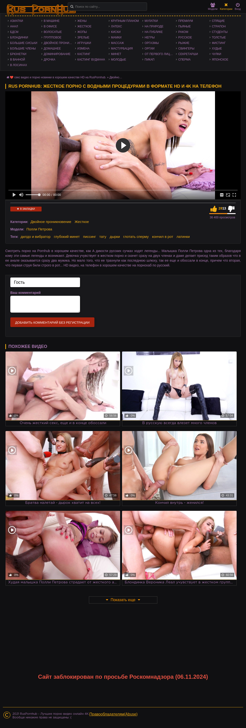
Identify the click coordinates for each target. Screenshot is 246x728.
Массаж (117, 43)
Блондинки (19, 37)
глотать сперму (136, 236)
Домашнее (52, 48)
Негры (150, 37)
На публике (154, 32)
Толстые (219, 37)
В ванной (17, 59)
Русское (185, 37)
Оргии (149, 48)
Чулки (216, 54)
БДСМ (14, 32)
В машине (52, 21)
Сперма (184, 59)
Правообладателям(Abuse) (113, 714)
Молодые (118, 59)
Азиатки (16, 21)
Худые (217, 48)
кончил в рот (162, 236)
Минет (116, 54)
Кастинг (83, 54)
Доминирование (57, 54)
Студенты (220, 32)
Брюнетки (18, 54)
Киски (116, 32)
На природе (154, 26)
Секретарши (188, 54)
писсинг (89, 236)
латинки (183, 236)
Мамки (116, 37)
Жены (81, 21)
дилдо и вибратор (35, 236)
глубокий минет (67, 236)
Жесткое (84, 26)
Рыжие (183, 43)
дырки (115, 236)
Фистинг (219, 43)
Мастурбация (122, 48)
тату (102, 236)
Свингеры (186, 48)
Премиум (185, 21)
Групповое (52, 37)
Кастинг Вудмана (91, 59)
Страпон (219, 26)
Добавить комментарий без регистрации (52, 322)
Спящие (218, 21)
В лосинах (18, 65)
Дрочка (49, 59)
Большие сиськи (23, 43)
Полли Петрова (39, 229)
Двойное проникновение (59, 43)
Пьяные (184, 26)
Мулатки (151, 21)
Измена (83, 48)
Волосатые (53, 32)
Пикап (149, 59)
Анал (14, 26)
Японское (220, 59)
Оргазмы (152, 43)
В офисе (50, 26)
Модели (213, 6)
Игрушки (84, 43)
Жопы (82, 32)
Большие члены (23, 48)
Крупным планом (125, 21)
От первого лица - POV (160, 54)
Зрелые (83, 37)
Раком (183, 32)
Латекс (116, 26)
